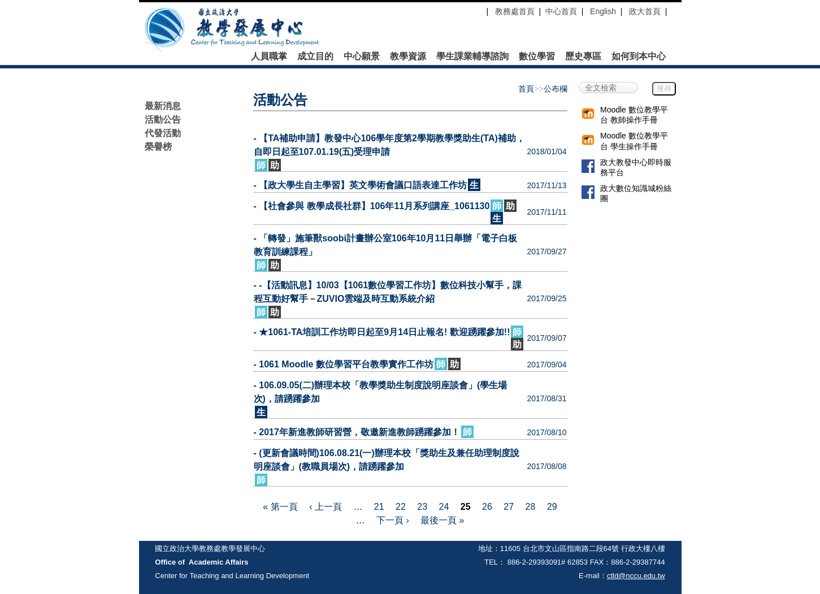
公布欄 (555, 88)
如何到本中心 (638, 56)
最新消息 (163, 106)
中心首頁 (561, 11)
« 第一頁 (280, 506)
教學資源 (408, 56)
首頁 (526, 88)
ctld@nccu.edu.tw (636, 575)
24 (444, 506)
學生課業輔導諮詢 (472, 56)
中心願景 (362, 56)
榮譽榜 (158, 146)
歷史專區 (583, 56)
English (603, 11)
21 (379, 506)
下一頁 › (392, 520)
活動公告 (163, 119)
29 (552, 506)
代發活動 (163, 133)
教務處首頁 (514, 11)
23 (422, 506)
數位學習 (537, 56)
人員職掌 (269, 56)
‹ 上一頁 (325, 506)
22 (401, 506)
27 (509, 506)
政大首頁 (645, 11)
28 (531, 506)
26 (487, 506)
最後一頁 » (442, 520)
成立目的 (315, 56)
